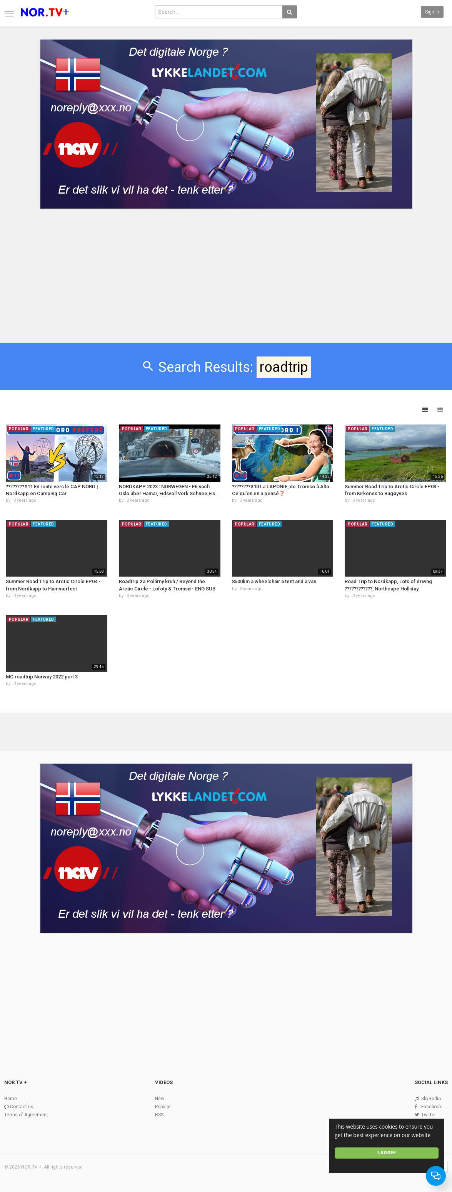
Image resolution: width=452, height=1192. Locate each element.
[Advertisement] (226, 270)
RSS (159, 1114)
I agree (386, 1152)
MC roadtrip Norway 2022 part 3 (42, 677)
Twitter (428, 1114)
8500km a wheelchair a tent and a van (274, 581)
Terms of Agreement (26, 1114)
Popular (163, 1106)
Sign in (432, 12)
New (159, 1098)
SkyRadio (431, 1098)
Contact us (21, 1106)
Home (10, 1098)
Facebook (431, 1106)
